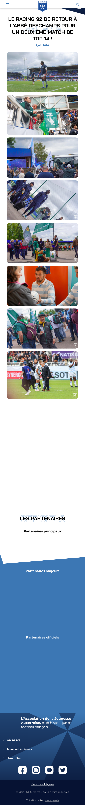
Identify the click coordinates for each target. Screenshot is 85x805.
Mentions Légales (42, 784)
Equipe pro (13, 740)
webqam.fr (52, 800)
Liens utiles (13, 758)
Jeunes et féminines (19, 749)
